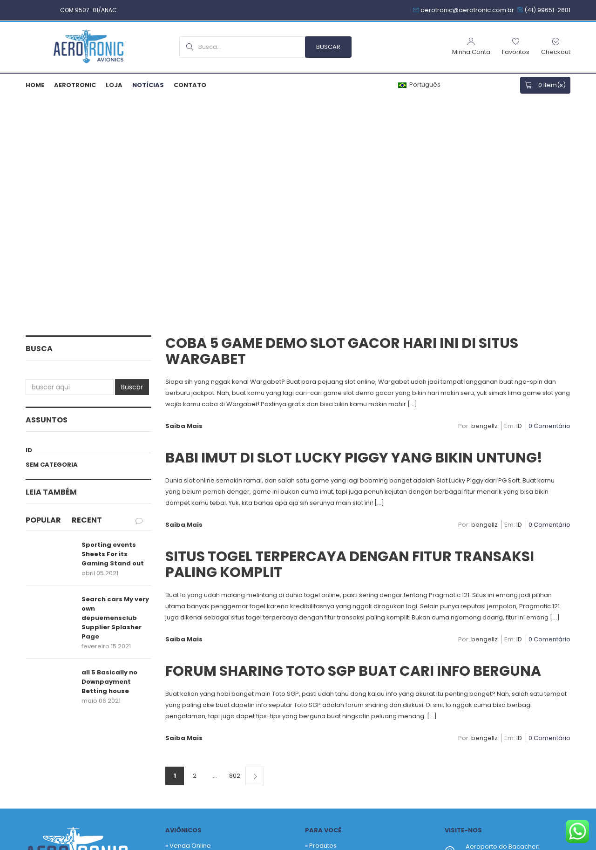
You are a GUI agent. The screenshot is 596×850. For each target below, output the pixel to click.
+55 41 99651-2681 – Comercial (512, 650)
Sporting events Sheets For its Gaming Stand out (112, 329)
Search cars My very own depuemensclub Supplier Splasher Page (115, 393)
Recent (87, 295)
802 (234, 551)
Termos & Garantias (311, 844)
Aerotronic (75, 85)
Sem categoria (52, 240)
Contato (190, 85)
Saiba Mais (184, 201)
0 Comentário (549, 202)
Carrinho (322, 663)
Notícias (148, 85)
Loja (114, 85)
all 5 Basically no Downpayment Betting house (109, 457)
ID (29, 225)
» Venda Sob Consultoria (202, 635)
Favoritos (323, 635)
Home (35, 85)
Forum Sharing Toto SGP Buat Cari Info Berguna (353, 446)
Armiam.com (170, 844)
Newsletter (358, 747)
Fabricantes (327, 649)
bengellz (484, 202)
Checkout (324, 677)
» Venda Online (188, 621)
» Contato (179, 679)
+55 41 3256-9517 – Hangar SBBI (513, 662)
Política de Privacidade (235, 844)
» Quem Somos (188, 665)
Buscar (132, 162)
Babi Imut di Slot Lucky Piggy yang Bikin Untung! (353, 233)
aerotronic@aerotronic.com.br (512, 679)
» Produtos (321, 621)
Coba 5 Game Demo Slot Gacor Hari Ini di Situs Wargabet (341, 126)
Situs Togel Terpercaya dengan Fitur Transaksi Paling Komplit (349, 340)
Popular (43, 295)
